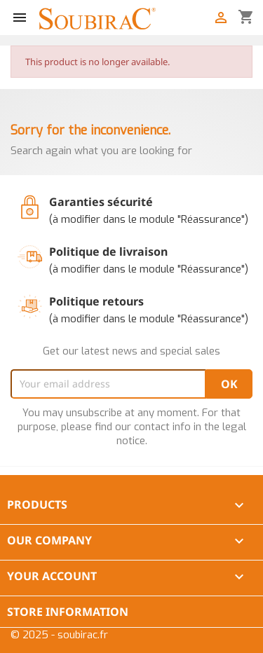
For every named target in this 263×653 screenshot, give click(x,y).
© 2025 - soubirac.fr (59, 635)
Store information (67, 611)
